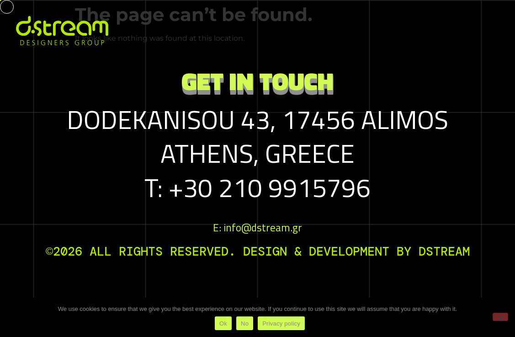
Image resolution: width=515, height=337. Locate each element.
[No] (500, 317)
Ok (223, 323)
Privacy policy (281, 323)
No (245, 323)
